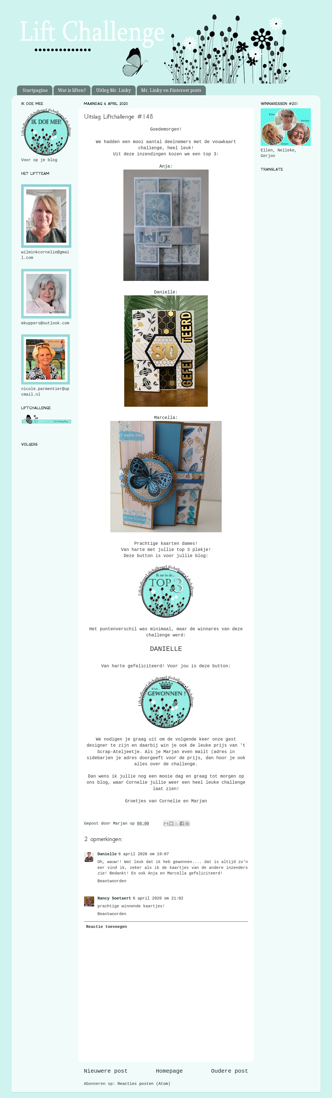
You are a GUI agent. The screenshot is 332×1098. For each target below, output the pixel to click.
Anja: (166, 166)
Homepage (169, 1071)
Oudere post (229, 1071)
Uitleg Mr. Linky (113, 90)
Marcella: (166, 417)
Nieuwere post (106, 1071)
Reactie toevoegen (106, 927)
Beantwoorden (111, 881)
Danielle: (166, 292)
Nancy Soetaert (114, 898)
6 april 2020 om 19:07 (143, 854)
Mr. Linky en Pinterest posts (171, 90)
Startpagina (35, 90)
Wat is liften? (72, 90)
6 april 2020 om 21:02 (158, 898)
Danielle (107, 854)
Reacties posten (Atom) (144, 1084)
